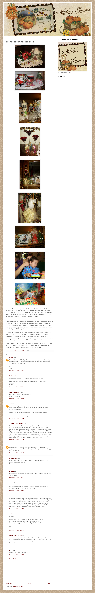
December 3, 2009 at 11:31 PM (16, 398)
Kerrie (10, 550)
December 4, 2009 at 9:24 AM (16, 477)
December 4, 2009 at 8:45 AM (16, 466)
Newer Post (9, 583)
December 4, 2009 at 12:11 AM (16, 418)
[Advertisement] (30, 571)
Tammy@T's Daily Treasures (16, 423)
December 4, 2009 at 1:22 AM (16, 452)
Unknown (11, 445)
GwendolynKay (13, 458)
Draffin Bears (12, 514)
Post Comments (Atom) (18, 586)
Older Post (50, 583)
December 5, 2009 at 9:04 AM (16, 545)
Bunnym (11, 357)
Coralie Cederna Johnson (15, 535)
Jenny (10, 482)
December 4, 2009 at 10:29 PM (16, 530)
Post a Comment (12, 558)
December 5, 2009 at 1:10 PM (16, 554)
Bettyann (11, 471)
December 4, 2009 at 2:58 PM (16, 490)
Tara (10, 403)
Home (29, 583)
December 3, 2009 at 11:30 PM (16, 387)
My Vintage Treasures (14, 375)
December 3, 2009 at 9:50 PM (16, 370)
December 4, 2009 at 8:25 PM (16, 508)
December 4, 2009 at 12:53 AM (16, 439)
